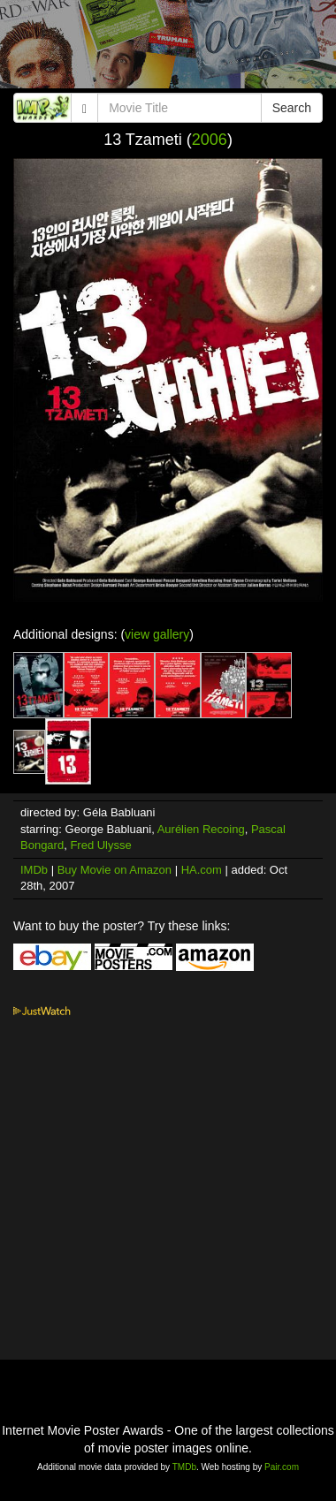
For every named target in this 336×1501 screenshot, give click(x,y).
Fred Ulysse (100, 845)
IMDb (34, 869)
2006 (209, 139)
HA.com (201, 869)
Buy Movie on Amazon (114, 869)
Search (291, 108)
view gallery (157, 634)
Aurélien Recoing (201, 829)
